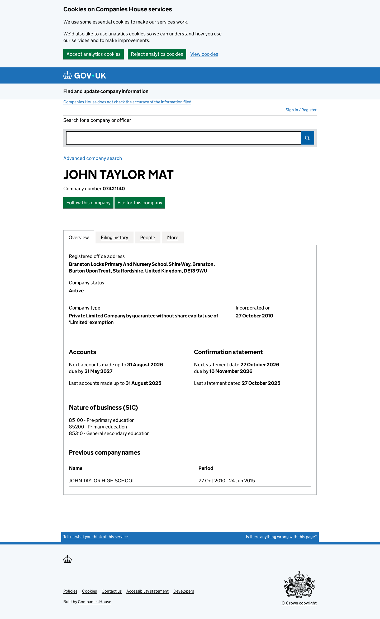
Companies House (94, 601)
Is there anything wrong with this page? (281, 536)
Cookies (89, 591)
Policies (70, 591)
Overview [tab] (79, 237)
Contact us (112, 591)
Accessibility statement (147, 591)
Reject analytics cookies (157, 54)
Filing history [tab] (114, 237)
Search (307, 138)
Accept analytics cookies (93, 54)
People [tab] (147, 237)
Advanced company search (92, 158)
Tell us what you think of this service (95, 536)
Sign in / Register (301, 109)
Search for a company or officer (97, 120)
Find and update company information (106, 91)
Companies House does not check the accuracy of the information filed (127, 101)
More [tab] (172, 237)
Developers (183, 591)
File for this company (139, 203)
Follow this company (88, 203)
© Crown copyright (299, 603)
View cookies (204, 54)
